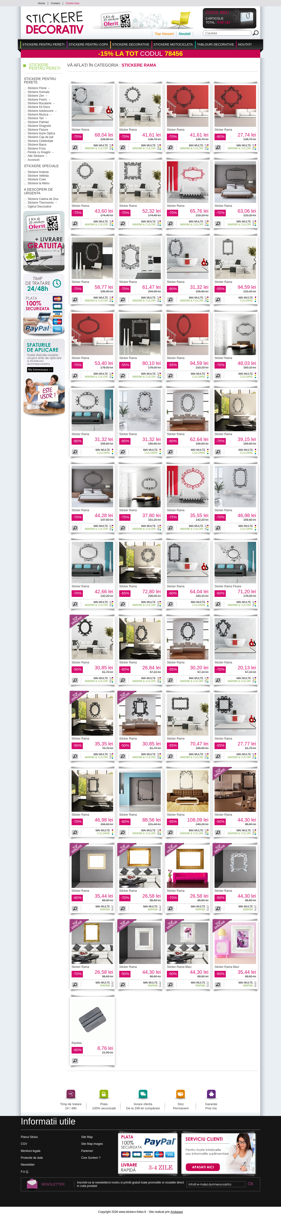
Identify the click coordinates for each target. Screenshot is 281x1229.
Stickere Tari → (37, 118)
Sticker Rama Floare (228, 586)
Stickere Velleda (38, 175)
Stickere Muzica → (40, 114)
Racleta (77, 1043)
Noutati (185, 34)
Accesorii (34, 160)
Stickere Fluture (38, 129)
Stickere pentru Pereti (43, 44)
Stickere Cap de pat (40, 137)
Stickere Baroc (37, 144)
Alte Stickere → (38, 156)
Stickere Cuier (37, 179)
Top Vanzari (164, 34)
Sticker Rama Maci (179, 967)
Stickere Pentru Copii (88, 44)
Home (41, 3)
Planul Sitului (29, 1137)
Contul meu (72, 3)
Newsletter (28, 1164)
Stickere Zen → (38, 95)
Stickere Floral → (39, 88)
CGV (24, 1144)
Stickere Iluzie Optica (41, 133)
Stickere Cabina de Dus (43, 199)
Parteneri (87, 1151)
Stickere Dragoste (39, 126)
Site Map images (92, 1144)
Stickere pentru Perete (40, 80)
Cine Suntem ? (90, 1157)
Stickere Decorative (130, 44)
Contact (55, 3)
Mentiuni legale (31, 1151)
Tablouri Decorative (215, 44)
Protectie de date (32, 1157)
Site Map (87, 1137)
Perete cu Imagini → (41, 152)
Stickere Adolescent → (42, 111)
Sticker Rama (80, 129)
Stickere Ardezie (38, 172)
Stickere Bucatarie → (41, 103)
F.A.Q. (25, 1171)
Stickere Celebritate (40, 141)
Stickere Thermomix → (42, 202)
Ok (250, 1184)
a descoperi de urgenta (38, 191)
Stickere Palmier (38, 122)
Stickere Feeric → (39, 99)
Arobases (177, 1212)
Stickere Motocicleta (173, 44)
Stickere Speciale (41, 166)
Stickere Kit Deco (39, 107)
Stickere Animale (38, 92)
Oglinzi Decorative (39, 206)
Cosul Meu (217, 13)
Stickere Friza (36, 148)
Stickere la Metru (39, 183)
